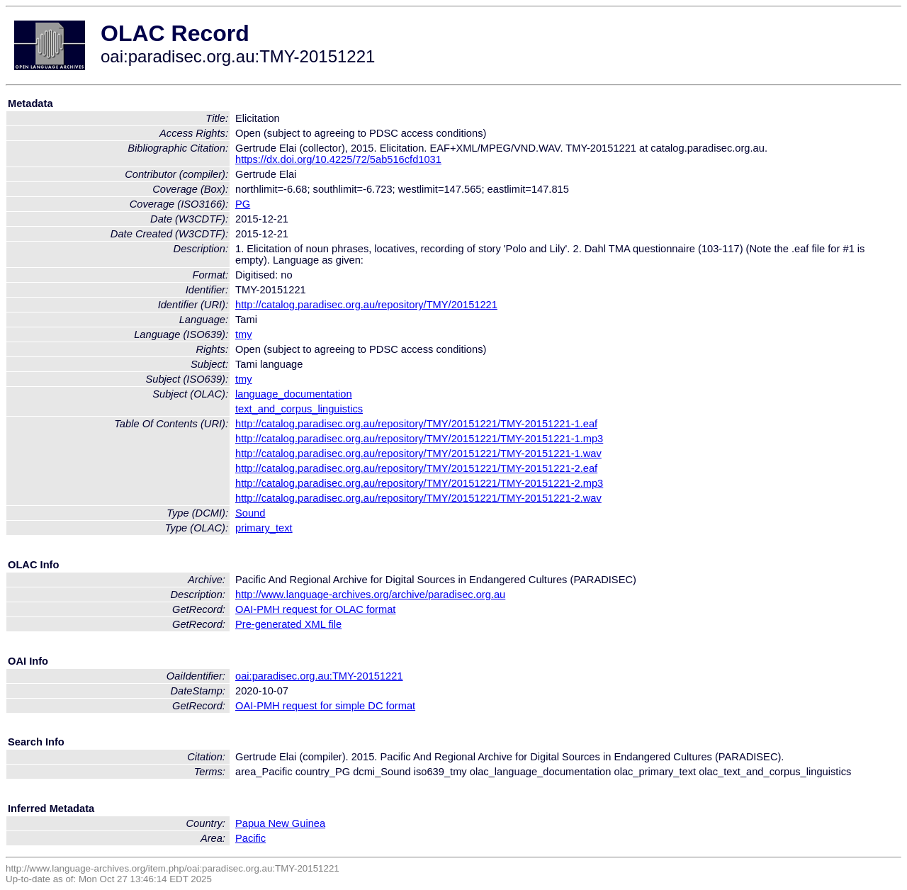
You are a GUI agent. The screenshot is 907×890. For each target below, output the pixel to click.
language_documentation (293, 394)
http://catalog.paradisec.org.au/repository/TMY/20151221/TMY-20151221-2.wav (418, 498)
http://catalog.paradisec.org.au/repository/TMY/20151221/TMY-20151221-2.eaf (416, 468)
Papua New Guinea (280, 823)
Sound (250, 513)
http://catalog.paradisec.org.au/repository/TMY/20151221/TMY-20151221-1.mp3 (419, 438)
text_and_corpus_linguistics (299, 409)
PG (242, 204)
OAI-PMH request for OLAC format (315, 609)
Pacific (250, 838)
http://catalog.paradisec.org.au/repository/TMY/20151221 (366, 304)
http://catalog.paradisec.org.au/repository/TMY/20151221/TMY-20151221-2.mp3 (419, 483)
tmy (243, 334)
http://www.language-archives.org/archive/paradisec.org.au (370, 594)
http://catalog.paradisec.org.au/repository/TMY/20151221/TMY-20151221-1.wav (418, 453)
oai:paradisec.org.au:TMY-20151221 (319, 676)
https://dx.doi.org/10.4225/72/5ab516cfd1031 (338, 159)
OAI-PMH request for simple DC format (325, 705)
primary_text (264, 528)
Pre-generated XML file (288, 624)
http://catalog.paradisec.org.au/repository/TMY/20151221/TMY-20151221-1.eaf (416, 423)
